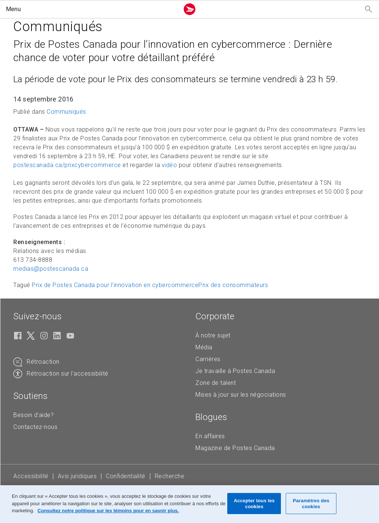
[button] (91, 9)
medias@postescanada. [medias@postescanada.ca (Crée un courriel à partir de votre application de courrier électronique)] (50, 268)
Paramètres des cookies (311, 503)
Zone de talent (215, 382)
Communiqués (66, 111)
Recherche (170, 476)
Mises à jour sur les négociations (240, 394)
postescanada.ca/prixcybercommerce (67, 165)
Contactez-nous (35, 426)
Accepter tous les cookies (254, 503)
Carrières (208, 359)
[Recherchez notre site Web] (368, 9)
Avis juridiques (77, 476)
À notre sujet (213, 335)
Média (203, 347)
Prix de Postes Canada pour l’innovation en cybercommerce (115, 285)
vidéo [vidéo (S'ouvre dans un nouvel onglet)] (169, 165)
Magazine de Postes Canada (235, 448)
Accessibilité (30, 476)
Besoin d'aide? (33, 415)
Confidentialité (125, 476)
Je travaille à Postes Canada (235, 370)
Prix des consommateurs (233, 285)
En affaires (210, 436)
